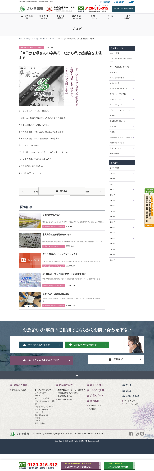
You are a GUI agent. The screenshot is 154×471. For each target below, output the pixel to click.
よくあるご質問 (119, 2)
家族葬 (112, 116)
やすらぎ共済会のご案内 (68, 404)
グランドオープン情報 (118, 94)
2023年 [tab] (112, 189)
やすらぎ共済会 (60, 17)
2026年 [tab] (112, 173)
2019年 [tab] (112, 211)
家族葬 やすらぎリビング (44, 418)
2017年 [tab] (112, 222)
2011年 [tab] (112, 254)
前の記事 (32, 191)
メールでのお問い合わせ (124, 9)
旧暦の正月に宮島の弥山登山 (55, 292)
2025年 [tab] (112, 179)
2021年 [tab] (112, 200)
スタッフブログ (115, 99)
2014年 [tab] (112, 238)
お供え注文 (106, 2)
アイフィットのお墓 (117, 78)
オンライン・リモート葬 (118, 88)
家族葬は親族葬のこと (118, 121)
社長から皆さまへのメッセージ (44, 39)
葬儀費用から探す (43, 17)
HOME (21, 39)
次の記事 (91, 191)
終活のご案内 (66, 396)
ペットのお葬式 (126, 17)
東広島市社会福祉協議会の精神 (56, 233)
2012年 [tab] (112, 249)
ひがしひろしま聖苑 (42, 410)
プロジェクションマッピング (120, 110)
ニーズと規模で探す (27, 17)
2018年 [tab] (112, 217)
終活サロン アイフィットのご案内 (71, 401)
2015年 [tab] (112, 233)
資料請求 (114, 369)
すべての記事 (114, 53)
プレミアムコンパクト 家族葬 (45, 414)
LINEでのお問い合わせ (92, 351)
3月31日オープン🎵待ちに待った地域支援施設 (64, 272)
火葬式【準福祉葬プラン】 (44, 421)
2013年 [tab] (112, 244)
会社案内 (131, 2)
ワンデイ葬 (39, 423)
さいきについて (110, 17)
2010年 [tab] (112, 260)
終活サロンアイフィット (77, 17)
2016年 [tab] (112, 227)
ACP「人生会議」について (119, 67)
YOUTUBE (114, 72)
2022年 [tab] (112, 195)
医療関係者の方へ (65, 408)
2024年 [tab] (112, 184)
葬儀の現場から (115, 154)
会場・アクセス (93, 17)
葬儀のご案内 (20, 396)
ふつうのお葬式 (40, 404)
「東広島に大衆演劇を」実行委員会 (121, 60)
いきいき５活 (114, 83)
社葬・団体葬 (40, 435)
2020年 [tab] (112, 206)
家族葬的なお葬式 (41, 426)
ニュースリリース (116, 105)
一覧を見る (63, 191)
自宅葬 (37, 407)
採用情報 (92, 420)
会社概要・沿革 (95, 417)
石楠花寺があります (51, 213)
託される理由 (96, 396)
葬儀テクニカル (115, 148)
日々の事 (113, 126)
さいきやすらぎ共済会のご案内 (47, 369)
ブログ (28, 39)
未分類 (112, 132)
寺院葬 (37, 429)
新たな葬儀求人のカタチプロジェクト (60, 253)
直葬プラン (39, 432)
